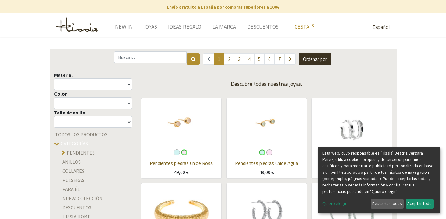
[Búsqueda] (193, 59)
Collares (73, 171)
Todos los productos (81, 134)
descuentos (76, 207)
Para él (71, 189)
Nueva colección (82, 198)
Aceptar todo (419, 203)
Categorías (74, 144)
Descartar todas (387, 203)
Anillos (71, 162)
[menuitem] (115, 27)
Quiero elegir (334, 203)
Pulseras (73, 180)
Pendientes (81, 153)
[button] (315, 59)
